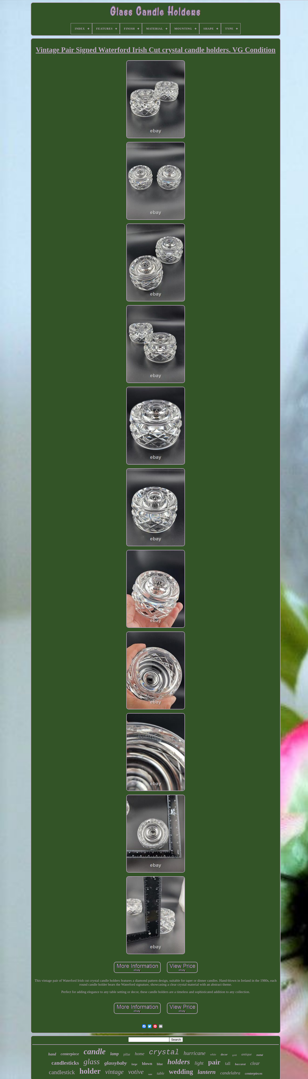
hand (52, 1054)
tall (227, 1063)
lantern (207, 1072)
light (199, 1063)
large (134, 1064)
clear (255, 1063)
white (213, 1054)
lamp (114, 1053)
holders (178, 1062)
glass (92, 1061)
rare (150, 1074)
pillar (126, 1054)
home (139, 1053)
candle (95, 1051)
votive (136, 1071)
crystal (164, 1052)
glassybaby (115, 1063)
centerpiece (70, 1054)
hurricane (194, 1053)
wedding (181, 1071)
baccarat (240, 1064)
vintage (114, 1071)
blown (147, 1063)
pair (214, 1062)
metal (259, 1055)
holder (90, 1071)
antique (246, 1054)
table (160, 1073)
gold (234, 1055)
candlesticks (65, 1063)
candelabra (230, 1072)
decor (224, 1054)
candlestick (62, 1072)
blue (160, 1064)
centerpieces (254, 1073)
